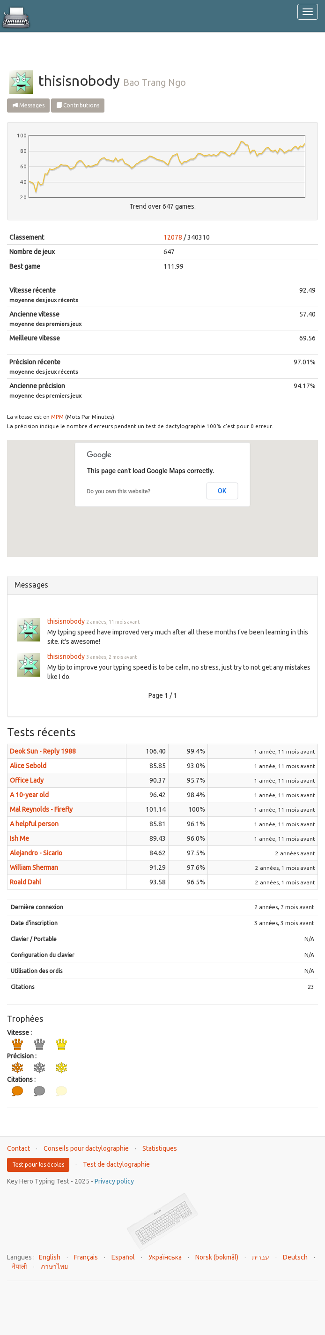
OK (222, 491)
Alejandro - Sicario (36, 853)
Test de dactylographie (116, 1164)
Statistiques (159, 1148)
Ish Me (19, 838)
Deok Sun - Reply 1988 (43, 751)
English (49, 1257)
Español (123, 1257)
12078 (172, 237)
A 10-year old (29, 795)
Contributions (77, 105)
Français (86, 1257)
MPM (57, 417)
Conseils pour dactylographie (86, 1148)
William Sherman (34, 867)
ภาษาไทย (54, 1266)
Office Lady (27, 780)
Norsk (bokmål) (216, 1257)
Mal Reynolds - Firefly (41, 809)
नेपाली (19, 1266)
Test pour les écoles (38, 1165)
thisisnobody (66, 621)
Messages (28, 105)
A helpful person (34, 824)
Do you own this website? (119, 491)
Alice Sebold (28, 765)
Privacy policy (114, 1181)
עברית (260, 1257)
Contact (18, 1148)
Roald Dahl (25, 882)
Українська (165, 1257)
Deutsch (295, 1257)
